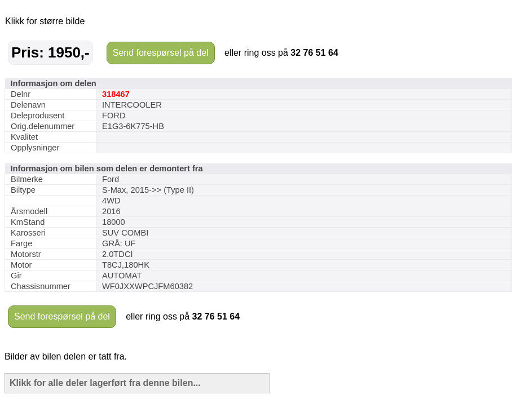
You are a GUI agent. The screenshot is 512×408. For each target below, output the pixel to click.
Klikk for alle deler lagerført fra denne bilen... (105, 383)
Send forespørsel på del (161, 52)
